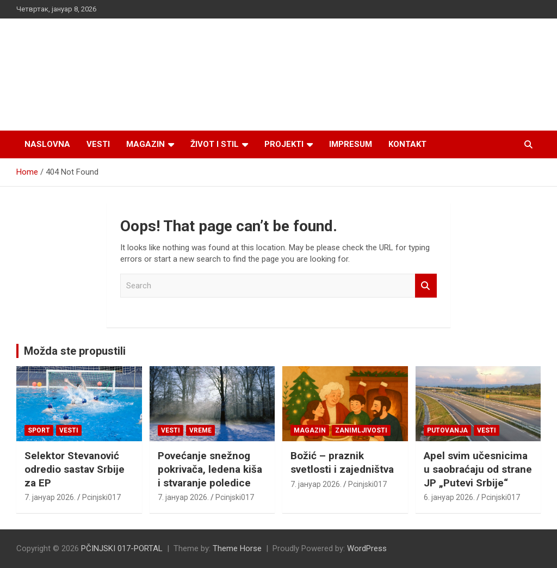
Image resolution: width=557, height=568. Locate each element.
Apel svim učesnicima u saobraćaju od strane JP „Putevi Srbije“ (478, 469)
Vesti (98, 144)
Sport (39, 430)
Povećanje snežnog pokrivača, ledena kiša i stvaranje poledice (210, 469)
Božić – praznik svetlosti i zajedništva (342, 462)
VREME (200, 430)
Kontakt (407, 144)
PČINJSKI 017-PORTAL (122, 548)
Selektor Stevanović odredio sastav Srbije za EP (74, 469)
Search (426, 286)
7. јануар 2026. (50, 497)
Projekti (284, 144)
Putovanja (447, 430)
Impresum (350, 144)
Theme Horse (237, 548)
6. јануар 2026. (449, 497)
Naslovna (47, 144)
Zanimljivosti (361, 430)
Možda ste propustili (75, 350)
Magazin (145, 144)
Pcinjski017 (101, 497)
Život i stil (214, 144)
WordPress (367, 548)
